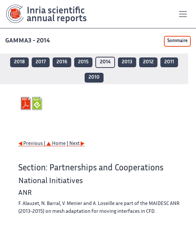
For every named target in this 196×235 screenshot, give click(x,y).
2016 (62, 62)
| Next (76, 144)
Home (56, 144)
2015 (83, 62)
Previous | (32, 144)
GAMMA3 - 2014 (28, 41)
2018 (19, 62)
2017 (41, 62)
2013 (127, 62)
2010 (94, 77)
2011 (169, 62)
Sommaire (177, 41)
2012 (148, 62)
